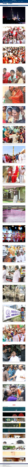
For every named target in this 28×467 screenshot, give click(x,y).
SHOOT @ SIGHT (15, 1)
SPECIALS (22, 1)
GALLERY (5, 6)
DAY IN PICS (6, 1)
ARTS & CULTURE (11, 1)
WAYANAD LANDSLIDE (5, 2)
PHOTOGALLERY (9, 0)
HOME (3, 1)
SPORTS (19, 1)
